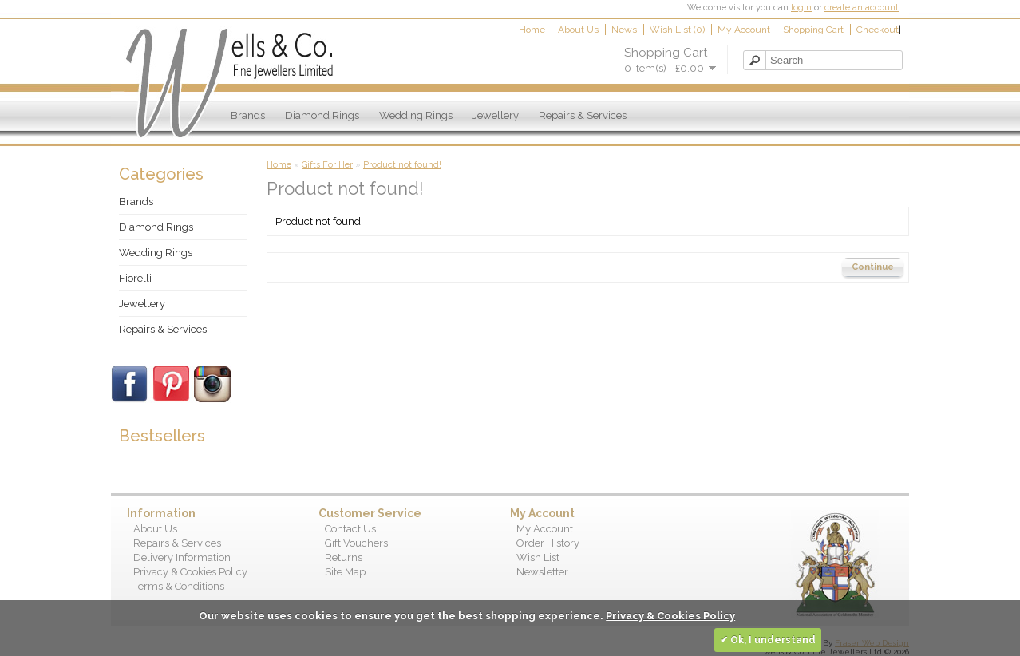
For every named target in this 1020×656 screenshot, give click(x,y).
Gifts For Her (327, 165)
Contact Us (350, 529)
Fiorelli (135, 278)
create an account (861, 7)
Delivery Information (182, 557)
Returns (343, 557)
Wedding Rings (416, 115)
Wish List (537, 557)
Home (532, 29)
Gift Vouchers (356, 543)
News (624, 29)
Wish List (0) (677, 29)
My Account (744, 29)
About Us (578, 29)
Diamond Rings (322, 115)
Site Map (345, 572)
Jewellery (495, 115)
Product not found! (402, 165)
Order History (547, 543)
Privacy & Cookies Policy (190, 572)
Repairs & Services (583, 115)
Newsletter (542, 572)
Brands (248, 115)
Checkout (877, 29)
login (801, 7)
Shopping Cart (813, 29)
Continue (873, 267)
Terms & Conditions (178, 586)
